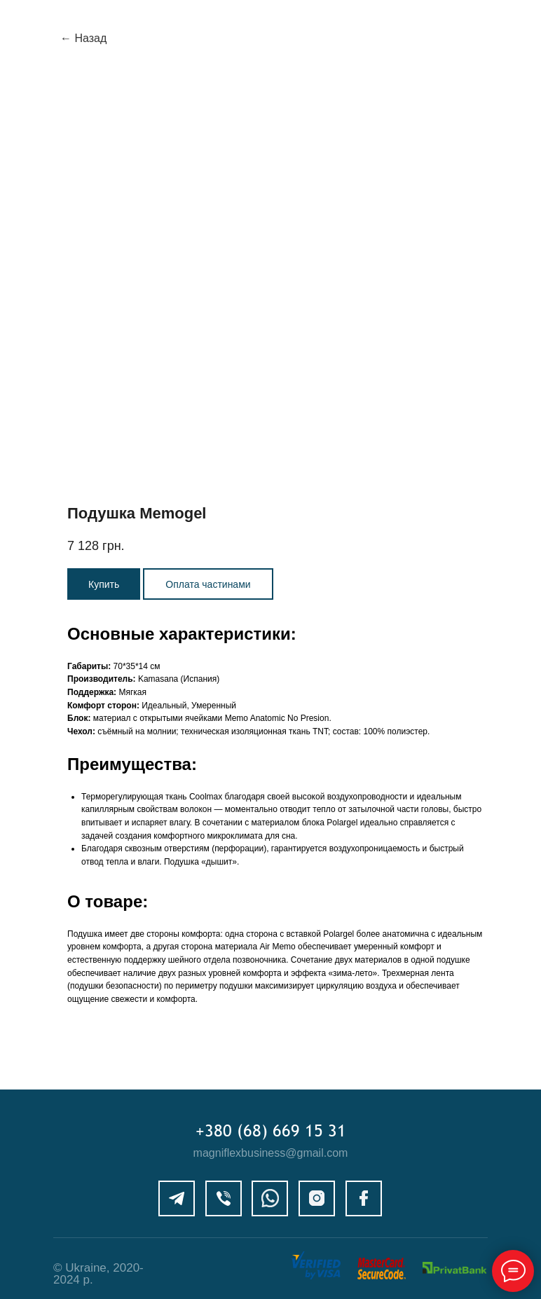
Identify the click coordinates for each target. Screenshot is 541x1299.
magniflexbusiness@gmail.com (270, 1153)
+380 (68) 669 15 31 (271, 1130)
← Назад (83, 38)
